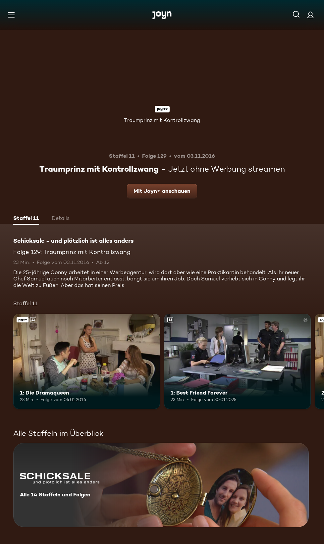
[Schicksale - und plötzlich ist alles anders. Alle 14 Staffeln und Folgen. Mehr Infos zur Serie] (161, 485)
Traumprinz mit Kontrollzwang (162, 120)
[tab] (26, 219)
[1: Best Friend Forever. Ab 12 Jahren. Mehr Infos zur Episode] (237, 361)
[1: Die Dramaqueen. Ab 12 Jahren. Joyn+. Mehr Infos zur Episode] (86, 361)
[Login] (310, 15)
